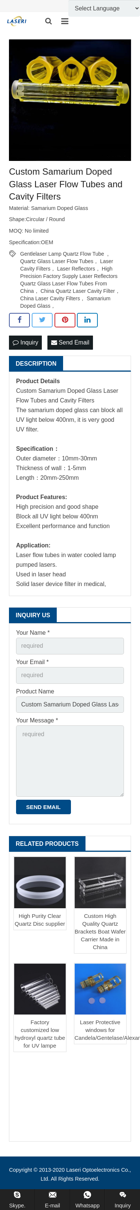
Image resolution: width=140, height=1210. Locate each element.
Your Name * (33, 633)
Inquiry (25, 342)
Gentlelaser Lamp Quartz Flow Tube (62, 254)
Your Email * (32, 662)
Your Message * (37, 720)
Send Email (70, 342)
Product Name (35, 691)
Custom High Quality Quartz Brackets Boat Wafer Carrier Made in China (100, 931)
